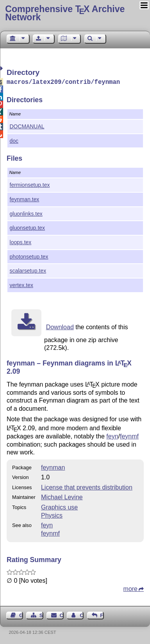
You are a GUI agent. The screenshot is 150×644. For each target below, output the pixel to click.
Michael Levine (62, 496)
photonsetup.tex (29, 256)
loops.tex (21, 241)
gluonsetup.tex (27, 227)
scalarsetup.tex (28, 270)
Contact (62, 614)
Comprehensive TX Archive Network (65, 13)
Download (60, 326)
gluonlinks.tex (26, 213)
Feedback (102, 614)
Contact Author (82, 614)
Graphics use (59, 506)
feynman (53, 466)
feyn (112, 435)
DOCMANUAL (27, 125)
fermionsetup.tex (30, 184)
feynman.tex (24, 198)
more (130, 588)
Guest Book (21, 614)
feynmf (129, 435)
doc (14, 140)
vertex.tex (21, 284)
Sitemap (41, 614)
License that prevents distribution (86, 486)
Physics (51, 514)
